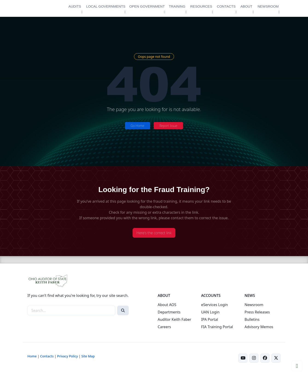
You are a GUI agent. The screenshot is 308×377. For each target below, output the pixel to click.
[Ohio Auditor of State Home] (44, 8)
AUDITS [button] (74, 6)
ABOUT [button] (247, 6)
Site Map (88, 356)
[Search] (123, 310)
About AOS (167, 304)
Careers (164, 326)
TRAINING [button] (177, 6)
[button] (296, 365)
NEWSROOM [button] (268, 6)
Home (32, 356)
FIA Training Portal (217, 326)
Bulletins (251, 319)
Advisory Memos (258, 326)
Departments (169, 312)
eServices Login (214, 304)
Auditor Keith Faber (174, 319)
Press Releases (257, 312)
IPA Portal (209, 319)
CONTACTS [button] (226, 6)
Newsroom (253, 304)
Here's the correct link (154, 232)
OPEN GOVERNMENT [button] (147, 6)
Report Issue (168, 125)
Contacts (47, 356)
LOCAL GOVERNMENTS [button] (105, 6)
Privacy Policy (67, 356)
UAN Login (210, 312)
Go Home (137, 125)
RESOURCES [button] (201, 6)
